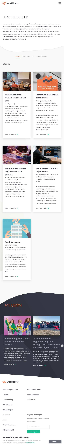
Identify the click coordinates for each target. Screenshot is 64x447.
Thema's (6, 395)
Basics (18, 56)
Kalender (6, 415)
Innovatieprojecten (10, 390)
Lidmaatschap (33, 395)
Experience (26, 56)
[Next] (62, 346)
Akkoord (55, 441)
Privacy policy (30, 442)
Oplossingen (8, 410)
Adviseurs (31, 400)
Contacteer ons (9, 425)
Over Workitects (34, 390)
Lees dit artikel (9, 364)
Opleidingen (7, 405)
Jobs (5, 420)
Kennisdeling (8, 400)
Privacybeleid (8, 430)
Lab (33, 56)
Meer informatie (10, 134)
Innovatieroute (41, 56)
